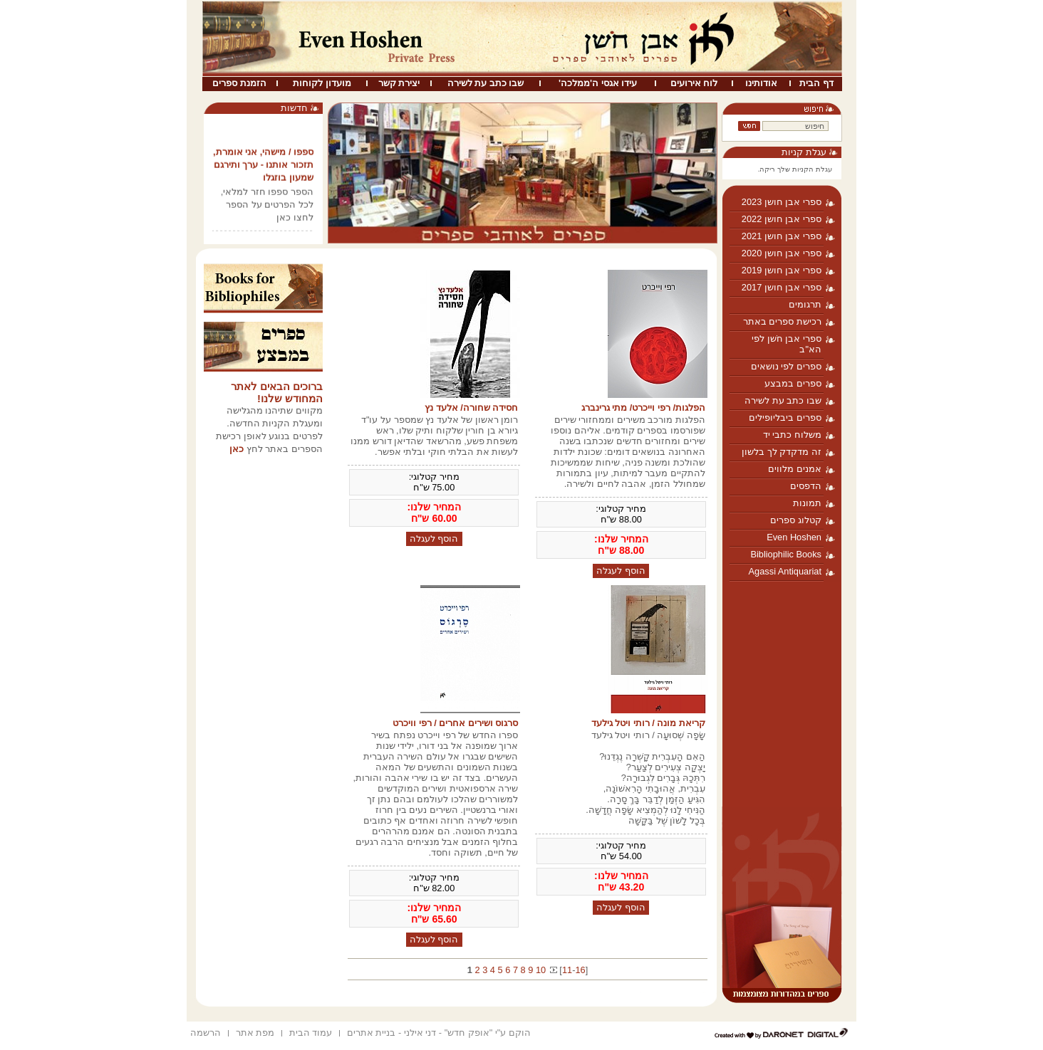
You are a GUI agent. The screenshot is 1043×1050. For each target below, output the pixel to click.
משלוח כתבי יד (792, 434)
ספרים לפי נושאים (786, 366)
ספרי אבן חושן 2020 (781, 253)
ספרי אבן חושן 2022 (781, 219)
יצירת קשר (399, 83)
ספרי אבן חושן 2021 (781, 236)
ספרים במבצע (792, 383)
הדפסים (805, 486)
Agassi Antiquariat (785, 571)
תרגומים (805, 304)
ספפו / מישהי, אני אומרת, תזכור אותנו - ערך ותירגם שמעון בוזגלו (263, 167)
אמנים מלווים (794, 468)
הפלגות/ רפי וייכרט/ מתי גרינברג (643, 407)
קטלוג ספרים (795, 520)
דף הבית (816, 83)
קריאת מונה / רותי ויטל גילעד (648, 723)
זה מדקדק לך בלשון (781, 451)
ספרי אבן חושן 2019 (781, 270)
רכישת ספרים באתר (782, 321)
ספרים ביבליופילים (785, 417)
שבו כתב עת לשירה (485, 83)
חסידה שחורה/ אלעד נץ (471, 407)
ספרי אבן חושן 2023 (781, 201)
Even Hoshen (794, 537)
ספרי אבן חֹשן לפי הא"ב (786, 344)
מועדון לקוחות (322, 83)
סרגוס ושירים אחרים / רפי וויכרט (455, 723)
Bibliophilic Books (785, 554)
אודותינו (761, 83)
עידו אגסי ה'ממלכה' (598, 83)
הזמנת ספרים (239, 83)
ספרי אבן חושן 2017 (781, 287)
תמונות (807, 503)
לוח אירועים (694, 83)
